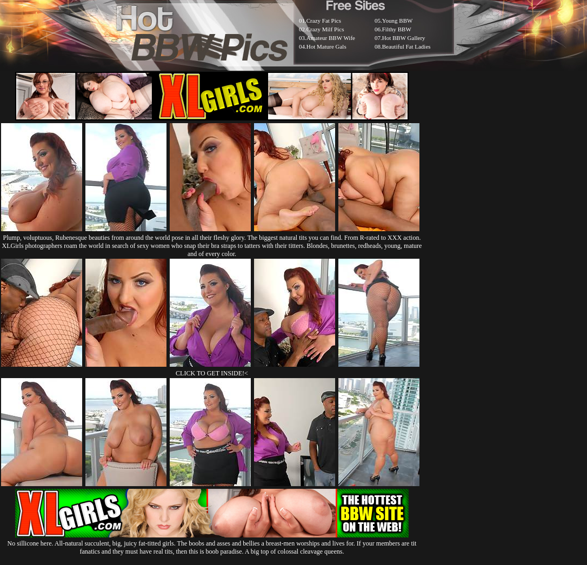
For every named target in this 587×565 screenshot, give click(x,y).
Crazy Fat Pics (323, 20)
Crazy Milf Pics (325, 29)
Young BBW (397, 20)
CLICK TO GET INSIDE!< (212, 373)
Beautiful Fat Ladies (406, 46)
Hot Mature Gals (326, 46)
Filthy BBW (396, 29)
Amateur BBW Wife (330, 38)
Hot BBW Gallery (403, 38)
